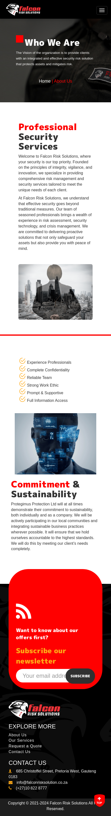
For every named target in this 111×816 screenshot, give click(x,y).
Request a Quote (25, 746)
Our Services (21, 740)
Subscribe (80, 676)
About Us (18, 735)
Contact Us (19, 752)
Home (45, 81)
